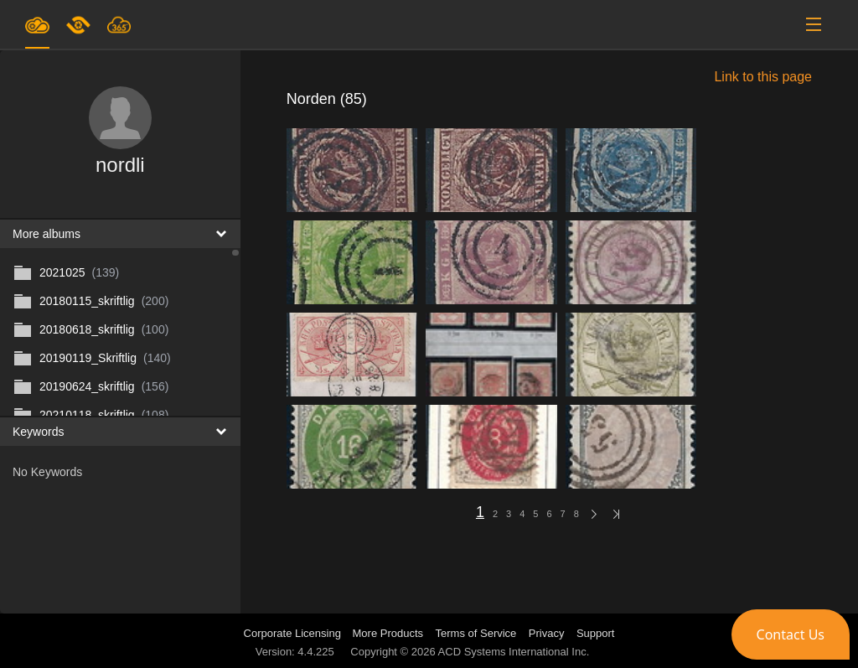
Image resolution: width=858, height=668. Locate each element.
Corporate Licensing (294, 633)
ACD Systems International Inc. (514, 651)
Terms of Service (476, 633)
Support (595, 633)
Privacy (547, 633)
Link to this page (763, 77)
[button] (790, 634)
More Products (388, 633)
